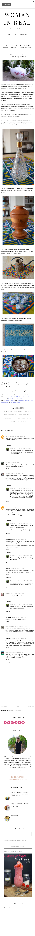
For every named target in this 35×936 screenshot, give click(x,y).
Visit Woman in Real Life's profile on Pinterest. (15, 840)
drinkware (7, 418)
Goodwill (16, 418)
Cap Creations (10, 626)
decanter (26, 415)
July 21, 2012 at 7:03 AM (19, 638)
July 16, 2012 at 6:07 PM (25, 523)
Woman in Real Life (17, 22)
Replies (9, 445)
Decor (5, 48)
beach (25, 412)
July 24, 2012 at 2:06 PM (16, 652)
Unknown (8, 507)
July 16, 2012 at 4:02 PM (18, 436)
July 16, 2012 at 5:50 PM (18, 507)
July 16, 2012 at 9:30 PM (17, 568)
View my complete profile (17, 770)
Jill (6, 462)
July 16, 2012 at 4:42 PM (25, 488)
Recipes (27, 46)
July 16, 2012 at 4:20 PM (25, 448)
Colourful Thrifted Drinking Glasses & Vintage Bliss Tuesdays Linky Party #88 (20, 794)
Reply (7, 442)
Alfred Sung (12, 412)
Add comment (6, 663)
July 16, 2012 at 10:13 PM (25, 581)
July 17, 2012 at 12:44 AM (17, 593)
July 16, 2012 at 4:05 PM (14, 462)
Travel (14, 48)
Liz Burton (8, 436)
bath (20, 412)
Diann (7, 652)
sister (29, 418)
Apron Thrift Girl (24, 394)
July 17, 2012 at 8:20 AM (19, 617)
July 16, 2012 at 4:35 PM (20, 473)
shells (23, 418)
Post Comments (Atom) (14, 710)
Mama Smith (9, 473)
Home (6, 46)
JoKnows (12, 448)
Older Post (31, 706)
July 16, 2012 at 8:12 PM (19, 539)
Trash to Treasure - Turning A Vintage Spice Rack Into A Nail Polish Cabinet (20, 804)
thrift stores (21, 421)
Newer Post (4, 706)
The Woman (16, 46)
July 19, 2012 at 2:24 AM (20, 626)
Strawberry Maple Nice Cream (13, 851)
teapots (12, 421)
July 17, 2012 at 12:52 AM (25, 604)
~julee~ (8, 593)
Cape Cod (18, 415)
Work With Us (25, 48)
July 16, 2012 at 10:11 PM (25, 555)
